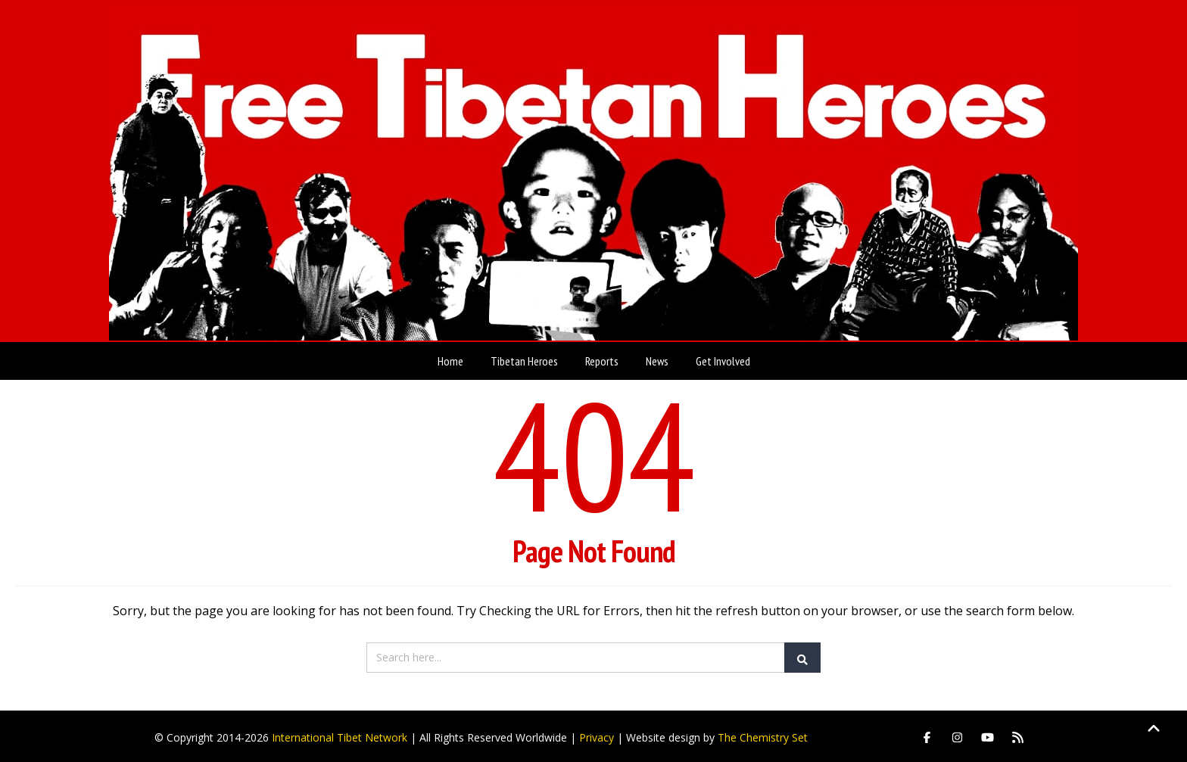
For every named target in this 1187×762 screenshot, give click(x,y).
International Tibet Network (339, 734)
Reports (601, 357)
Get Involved (723, 357)
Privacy (596, 734)
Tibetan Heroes (524, 357)
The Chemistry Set (763, 734)
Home (450, 357)
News (657, 357)
